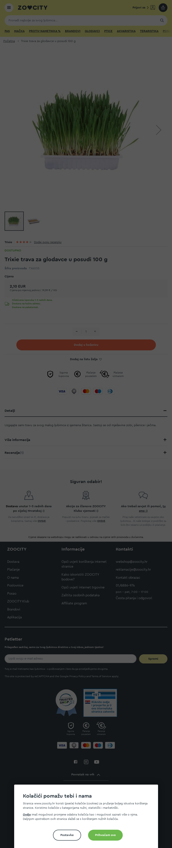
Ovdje (27, 814)
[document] (88, 818)
